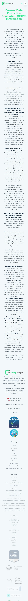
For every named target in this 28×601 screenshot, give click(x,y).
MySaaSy (14, 449)
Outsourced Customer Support (14, 481)
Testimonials (14, 447)
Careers (14, 459)
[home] (7, 4)
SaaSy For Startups (14, 493)
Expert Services (14, 483)
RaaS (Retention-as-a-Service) (14, 488)
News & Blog (14, 454)
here (10, 357)
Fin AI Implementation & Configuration (14, 501)
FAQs (14, 452)
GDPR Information (14, 464)
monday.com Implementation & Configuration (14, 504)
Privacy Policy (14, 462)
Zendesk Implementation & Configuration (14, 506)
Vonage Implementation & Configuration (14, 509)
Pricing (14, 478)
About (14, 444)
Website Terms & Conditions (14, 467)
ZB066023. (14, 57)
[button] (25, 3)
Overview (14, 476)
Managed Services (14, 486)
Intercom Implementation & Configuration (14, 499)
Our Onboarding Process (14, 496)
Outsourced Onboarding (14, 491)
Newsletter (14, 457)
